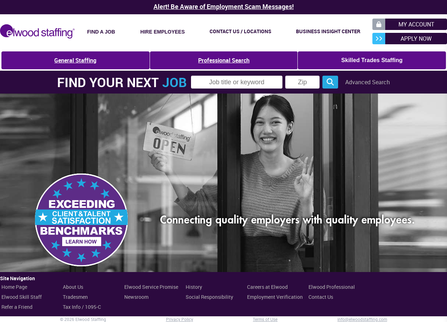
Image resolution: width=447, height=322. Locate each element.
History (194, 286)
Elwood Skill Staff (21, 296)
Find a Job (101, 32)
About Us (73, 286)
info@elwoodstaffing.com (362, 319)
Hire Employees (162, 32)
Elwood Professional (331, 286)
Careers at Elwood (267, 286)
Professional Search (224, 60)
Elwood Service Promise (151, 286)
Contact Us (320, 296)
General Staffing (75, 60)
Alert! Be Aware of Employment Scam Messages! (224, 6)
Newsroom (136, 296)
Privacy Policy (179, 319)
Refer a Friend (16, 306)
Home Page (14, 286)
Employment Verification (275, 296)
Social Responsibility (209, 296)
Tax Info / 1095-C (82, 306)
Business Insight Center (328, 31)
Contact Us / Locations (240, 31)
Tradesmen (75, 296)
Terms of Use (265, 319)
